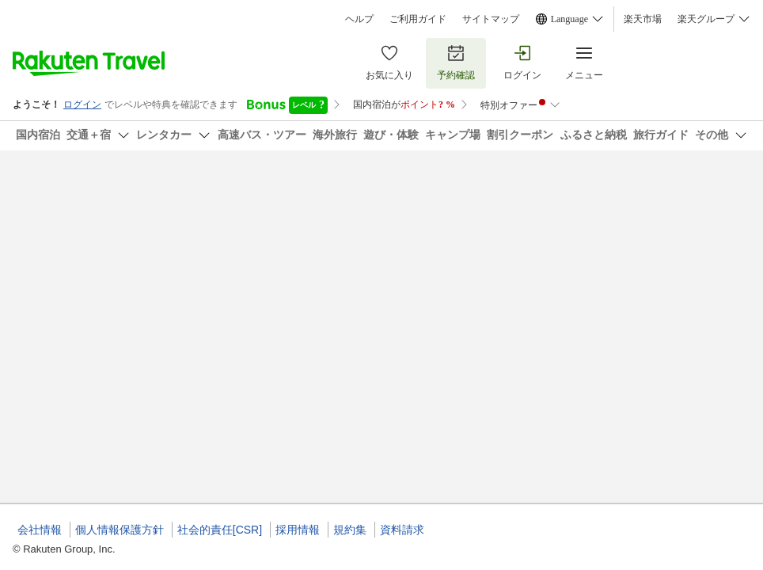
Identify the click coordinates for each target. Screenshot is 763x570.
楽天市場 (643, 19)
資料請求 (402, 529)
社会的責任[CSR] (219, 529)
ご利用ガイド (417, 19)
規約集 (349, 529)
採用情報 (297, 529)
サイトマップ (490, 19)
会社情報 (39, 529)
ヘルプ (359, 19)
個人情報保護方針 (119, 529)
